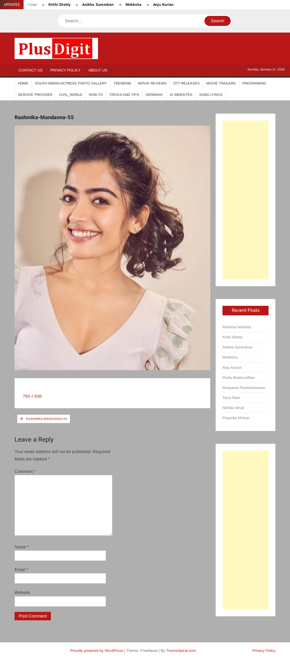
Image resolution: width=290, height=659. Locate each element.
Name (22, 547)
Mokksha (133, 4)
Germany (154, 95)
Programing (254, 83)
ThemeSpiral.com (181, 650)
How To (96, 95)
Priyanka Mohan (236, 418)
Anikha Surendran (98, 4)
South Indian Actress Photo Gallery (71, 83)
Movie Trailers (221, 83)
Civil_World (70, 95)
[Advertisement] (245, 199)
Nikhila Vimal (233, 408)
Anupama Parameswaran (243, 387)
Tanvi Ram (231, 398)
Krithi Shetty (59, 4)
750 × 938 (32, 396)
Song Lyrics (210, 95)
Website (22, 592)
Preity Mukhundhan (238, 377)
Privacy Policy (65, 70)
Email (21, 569)
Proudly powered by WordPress (96, 650)
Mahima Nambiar (236, 327)
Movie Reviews (152, 83)
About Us (97, 70)
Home (23, 83)
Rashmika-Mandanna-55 (46, 419)
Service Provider (35, 95)
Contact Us (30, 70)
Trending (122, 83)
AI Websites (181, 95)
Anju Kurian (163, 4)
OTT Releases (186, 83)
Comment (25, 471)
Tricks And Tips (124, 95)
